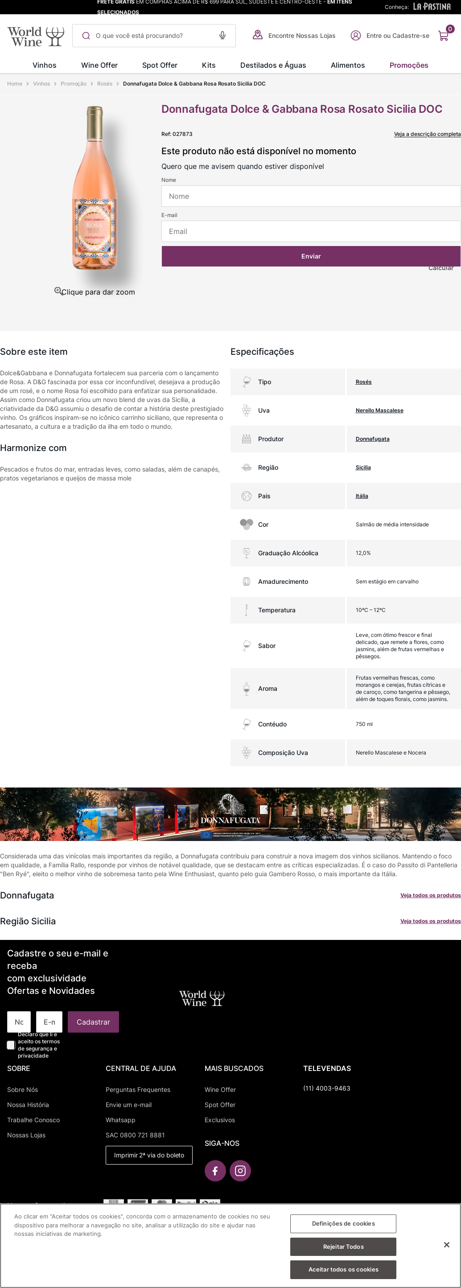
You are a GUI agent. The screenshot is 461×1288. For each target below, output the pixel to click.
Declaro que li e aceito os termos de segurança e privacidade (39, 1045)
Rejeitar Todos (343, 1250)
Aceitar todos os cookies (344, 1273)
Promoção (74, 83)
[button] (222, 34)
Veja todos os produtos (430, 895)
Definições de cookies (343, 1227)
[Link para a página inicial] (15, 83)
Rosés (104, 83)
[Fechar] (447, 1249)
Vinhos (41, 83)
